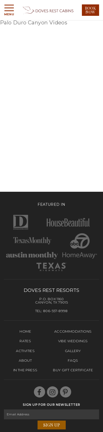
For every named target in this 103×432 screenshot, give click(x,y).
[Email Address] (51, 414)
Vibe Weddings (73, 341)
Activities (25, 351)
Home (25, 331)
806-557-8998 (55, 311)
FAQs (73, 360)
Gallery (73, 351)
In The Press (25, 370)
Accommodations (73, 331)
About (25, 360)
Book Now (90, 10)
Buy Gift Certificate (73, 370)
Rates (25, 341)
